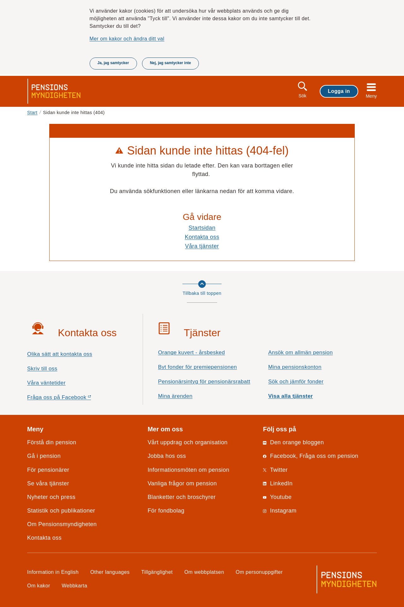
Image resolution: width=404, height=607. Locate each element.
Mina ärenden (175, 396)
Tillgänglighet (157, 572)
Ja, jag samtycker (113, 63)
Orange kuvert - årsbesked (191, 352)
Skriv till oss (42, 369)
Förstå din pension (51, 442)
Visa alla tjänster (290, 396)
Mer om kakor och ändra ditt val (127, 38)
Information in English (53, 572)
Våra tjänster (202, 246)
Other (110, 572)
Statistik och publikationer (61, 510)
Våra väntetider (46, 383)
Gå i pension (44, 456)
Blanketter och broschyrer (182, 497)
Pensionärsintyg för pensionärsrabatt (204, 382)
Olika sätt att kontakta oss (59, 354)
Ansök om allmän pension (300, 352)
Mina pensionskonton (295, 367)
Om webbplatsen (204, 572)
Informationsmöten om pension (188, 470)
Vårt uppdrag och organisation (188, 442)
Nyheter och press (51, 497)
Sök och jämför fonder (296, 382)
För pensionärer (48, 470)
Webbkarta (74, 585)
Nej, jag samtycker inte (170, 63)
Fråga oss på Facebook (70, 399)
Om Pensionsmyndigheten (62, 524)
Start (32, 112)
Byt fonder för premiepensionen (197, 367)
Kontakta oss (202, 237)
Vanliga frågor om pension (182, 483)
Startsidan (201, 228)
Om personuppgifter (259, 572)
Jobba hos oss (167, 456)
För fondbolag (166, 510)
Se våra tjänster (48, 483)
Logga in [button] (339, 91)
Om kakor (38, 585)
